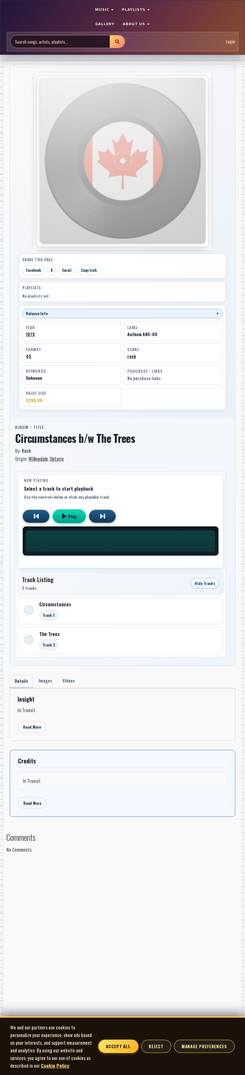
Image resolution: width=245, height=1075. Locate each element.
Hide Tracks (205, 583)
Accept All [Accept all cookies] (118, 1046)
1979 (30, 334)
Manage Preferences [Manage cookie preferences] (204, 1046)
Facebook (33, 270)
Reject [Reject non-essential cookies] (156, 1046)
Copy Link (89, 270)
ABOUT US (136, 23)
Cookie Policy (55, 1065)
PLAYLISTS (136, 9)
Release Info (122, 313)
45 (28, 356)
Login (230, 41)
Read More (32, 728)
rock (131, 356)
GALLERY (105, 23)
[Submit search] (117, 41)
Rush (26, 450)
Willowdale (38, 458)
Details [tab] (22, 682)
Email (66, 270)
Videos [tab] (74, 681)
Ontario (57, 458)
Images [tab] (49, 681)
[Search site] (60, 41)
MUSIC (104, 9)
